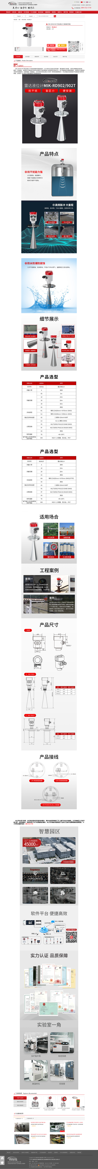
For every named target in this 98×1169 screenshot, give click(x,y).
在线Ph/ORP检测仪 (25, 1152)
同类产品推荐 (20, 1097)
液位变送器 (40, 12)
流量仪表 (20, 12)
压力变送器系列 (43, 1152)
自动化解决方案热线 (76, 5)
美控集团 (83, 5)
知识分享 (55, 56)
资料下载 (66, 12)
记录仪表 (14, 12)
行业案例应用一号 (19, 1118)
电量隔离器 (47, 12)
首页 (19, 19)
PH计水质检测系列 (63, 1152)
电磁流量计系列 (34, 1152)
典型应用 (37, 56)
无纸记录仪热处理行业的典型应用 (74, 1134)
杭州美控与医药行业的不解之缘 (38, 1122)
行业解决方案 (78, 12)
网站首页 (8, 12)
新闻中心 (60, 12)
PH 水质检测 (33, 12)
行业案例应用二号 (30, 1118)
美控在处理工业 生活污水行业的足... (39, 1134)
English (89, 2)
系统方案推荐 (20, 1105)
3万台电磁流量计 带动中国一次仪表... (74, 1122)
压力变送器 (26, 12)
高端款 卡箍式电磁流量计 (35, 1108)
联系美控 (71, 12)
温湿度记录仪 (72, 1152)
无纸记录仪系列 (16, 1152)
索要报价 (63, 45)
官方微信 (77, 2)
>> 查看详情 (33, 1126)
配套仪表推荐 (20, 1101)
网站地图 (79, 1152)
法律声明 (53, 1165)
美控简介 (54, 12)
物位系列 (50, 1152)
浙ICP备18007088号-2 (33, 1165)
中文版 (84, 2)
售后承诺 (46, 56)
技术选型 (27, 56)
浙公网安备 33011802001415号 (45, 1165)
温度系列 (56, 1152)
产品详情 (18, 56)
